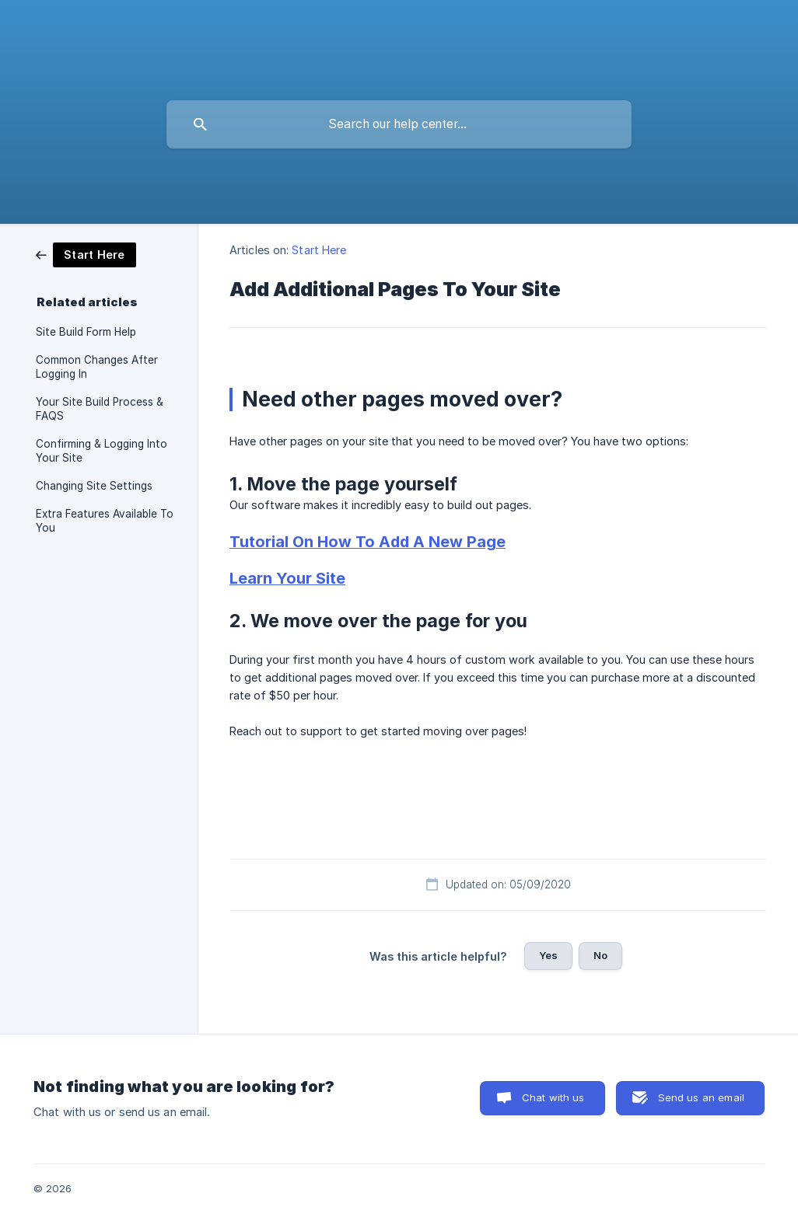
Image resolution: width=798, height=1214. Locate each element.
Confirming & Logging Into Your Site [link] (101, 451)
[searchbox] (399, 124)
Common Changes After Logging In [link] (97, 367)
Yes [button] (548, 955)
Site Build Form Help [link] (86, 332)
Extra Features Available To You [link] (104, 521)
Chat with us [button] (553, 1097)
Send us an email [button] (701, 1097)
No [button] (600, 955)
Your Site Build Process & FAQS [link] (99, 409)
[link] (86, 253)
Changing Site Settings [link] (94, 486)
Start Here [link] (319, 249)
